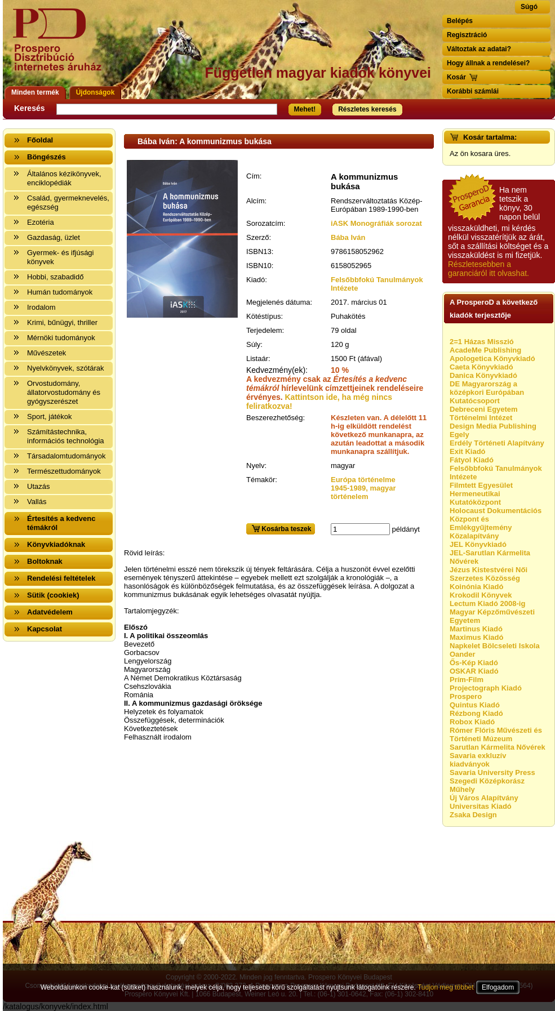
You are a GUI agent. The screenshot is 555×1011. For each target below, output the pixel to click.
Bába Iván (348, 237)
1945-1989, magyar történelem (363, 492)
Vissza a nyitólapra (60, 46)
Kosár (456, 77)
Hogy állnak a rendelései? (488, 63)
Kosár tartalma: (490, 137)
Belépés (460, 21)
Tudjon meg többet (446, 987)
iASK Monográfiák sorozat (376, 223)
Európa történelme (363, 479)
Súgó (529, 7)
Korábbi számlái (473, 91)
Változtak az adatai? (479, 49)
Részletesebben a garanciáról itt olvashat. (488, 269)
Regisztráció (467, 35)
